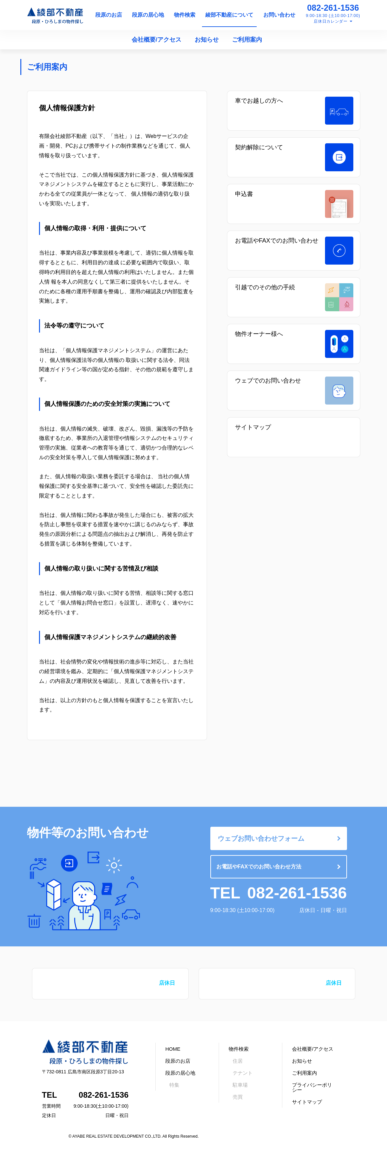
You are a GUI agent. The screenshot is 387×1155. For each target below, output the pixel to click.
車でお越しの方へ (259, 100)
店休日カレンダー (331, 21)
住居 (238, 1061)
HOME (172, 1049)
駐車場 (240, 1085)
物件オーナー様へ (259, 334)
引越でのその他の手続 (265, 287)
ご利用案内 (247, 40)
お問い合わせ (279, 15)
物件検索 (184, 15)
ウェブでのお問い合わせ (268, 380)
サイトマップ (253, 427)
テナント (243, 1073)
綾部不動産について (229, 15)
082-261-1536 (333, 7)
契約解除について (259, 147)
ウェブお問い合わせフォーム (261, 838)
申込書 (244, 194)
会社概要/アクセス (156, 40)
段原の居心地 (148, 15)
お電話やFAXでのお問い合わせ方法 (258, 866)
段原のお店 (108, 15)
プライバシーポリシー (312, 1087)
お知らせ (207, 40)
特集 (174, 1085)
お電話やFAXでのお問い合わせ (276, 240)
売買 (238, 1097)
